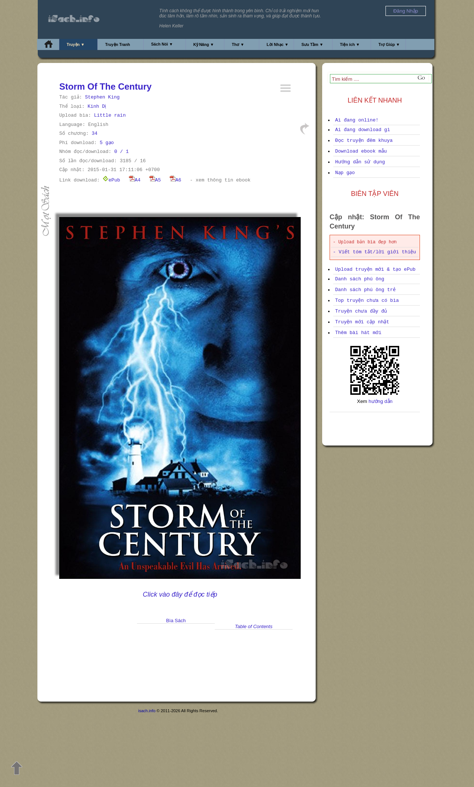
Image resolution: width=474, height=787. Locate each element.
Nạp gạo (345, 173)
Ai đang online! (356, 120)
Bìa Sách (176, 620)
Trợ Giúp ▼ (389, 44)
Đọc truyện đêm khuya (364, 140)
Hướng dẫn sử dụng (360, 162)
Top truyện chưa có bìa (367, 300)
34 (94, 133)
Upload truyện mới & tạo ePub (375, 269)
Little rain (110, 115)
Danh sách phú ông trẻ (365, 290)
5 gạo (107, 143)
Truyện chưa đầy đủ (361, 311)
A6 (175, 180)
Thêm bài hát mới (358, 333)
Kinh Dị (96, 106)
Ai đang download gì (362, 130)
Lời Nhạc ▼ (277, 44)
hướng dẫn (380, 401)
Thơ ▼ (238, 44)
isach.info (146, 710)
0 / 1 (121, 151)
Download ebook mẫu (361, 151)
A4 (135, 180)
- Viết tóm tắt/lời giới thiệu (374, 252)
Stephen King (102, 97)
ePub (111, 180)
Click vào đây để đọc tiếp (180, 594)
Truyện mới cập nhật (362, 322)
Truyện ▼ (76, 44)
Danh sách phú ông (359, 279)
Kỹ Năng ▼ (203, 44)
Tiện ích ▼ (350, 44)
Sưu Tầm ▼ (312, 44)
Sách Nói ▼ (162, 44)
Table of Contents (253, 626)
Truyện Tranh (117, 44)
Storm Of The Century (105, 86)
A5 (155, 180)
